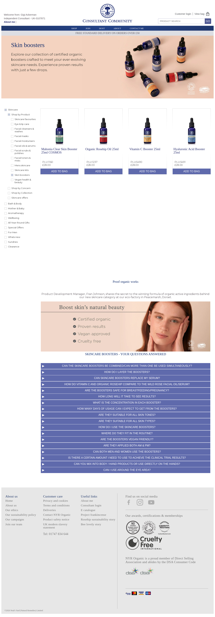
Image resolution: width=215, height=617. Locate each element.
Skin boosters (22, 175)
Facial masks (21, 136)
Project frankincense (93, 514)
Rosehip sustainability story (98, 519)
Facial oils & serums (25, 145)
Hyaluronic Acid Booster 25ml (189, 150)
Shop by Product (20, 114)
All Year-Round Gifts (18, 222)
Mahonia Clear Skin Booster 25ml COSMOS (59, 150)
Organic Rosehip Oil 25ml (102, 149)
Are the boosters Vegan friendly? (127, 439)
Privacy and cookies (55, 500)
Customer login (183, 14)
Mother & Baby (16, 208)
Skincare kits (22, 170)
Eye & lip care (22, 124)
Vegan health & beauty (23, 181)
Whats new (14, 237)
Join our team (13, 524)
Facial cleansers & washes (24, 130)
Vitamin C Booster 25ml (144, 149)
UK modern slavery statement (55, 526)
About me (9, 22)
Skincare (13, 109)
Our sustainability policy (20, 514)
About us (11, 505)
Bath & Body (15, 203)
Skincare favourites (25, 119)
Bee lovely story (91, 524)
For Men (12, 232)
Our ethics (11, 510)
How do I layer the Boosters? (127, 372)
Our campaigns (14, 519)
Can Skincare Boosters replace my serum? (127, 378)
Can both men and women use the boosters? (127, 451)
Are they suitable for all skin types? (127, 421)
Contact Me (137, 28)
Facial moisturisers (25, 141)
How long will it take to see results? (127, 396)
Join (88, 28)
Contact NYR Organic (57, 514)
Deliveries (49, 510)
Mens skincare (22, 165)
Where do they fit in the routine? (127, 433)
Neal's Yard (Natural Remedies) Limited (27, 610)
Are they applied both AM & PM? (126, 445)
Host (102, 28)
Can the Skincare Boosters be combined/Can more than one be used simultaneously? (127, 365)
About (117, 28)
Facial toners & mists (23, 159)
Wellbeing (13, 218)
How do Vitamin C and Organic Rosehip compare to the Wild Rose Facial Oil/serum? (126, 384)
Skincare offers (19, 197)
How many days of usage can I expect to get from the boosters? (127, 408)
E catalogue (88, 510)
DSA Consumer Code (181, 562)
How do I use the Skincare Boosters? (127, 427)
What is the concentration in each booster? (127, 402)
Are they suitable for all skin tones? (126, 414)
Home (9, 500)
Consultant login (91, 505)
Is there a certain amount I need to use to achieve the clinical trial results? (127, 457)
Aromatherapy (16, 213)
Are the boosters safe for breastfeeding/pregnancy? (127, 390)
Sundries (13, 242)
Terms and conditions (56, 505)
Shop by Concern (21, 188)
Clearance (13, 246)
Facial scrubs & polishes (23, 152)
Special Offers (16, 227)
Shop (74, 28)
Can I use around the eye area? (127, 470)
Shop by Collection (21, 192)
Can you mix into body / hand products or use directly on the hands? (127, 463)
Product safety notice (56, 519)
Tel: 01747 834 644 (55, 534)
